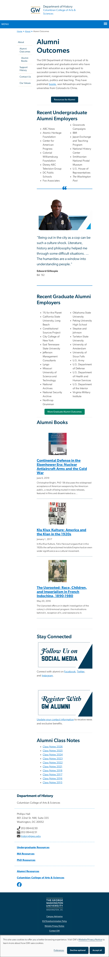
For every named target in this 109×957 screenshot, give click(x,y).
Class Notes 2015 (52, 782)
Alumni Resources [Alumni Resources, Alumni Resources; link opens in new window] (28, 871)
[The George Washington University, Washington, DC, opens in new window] (54, 904)
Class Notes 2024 (53, 754)
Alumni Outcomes (25, 50)
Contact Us (25, 77)
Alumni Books (24, 59)
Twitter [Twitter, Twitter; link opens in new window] (80, 671)
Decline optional (78, 950)
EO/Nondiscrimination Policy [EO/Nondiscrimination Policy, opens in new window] (54, 921)
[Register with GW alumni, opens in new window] (64, 703)
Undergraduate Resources (33, 847)
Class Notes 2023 (53, 758)
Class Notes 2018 (52, 770)
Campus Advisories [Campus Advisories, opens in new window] (54, 916)
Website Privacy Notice (90, 939)
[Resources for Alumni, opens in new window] (64, 100)
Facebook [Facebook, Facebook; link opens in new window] (69, 671)
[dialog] (54, 946)
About (27, 31)
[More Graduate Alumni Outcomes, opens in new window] (64, 412)
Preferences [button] (59, 950)
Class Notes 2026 (53, 746)
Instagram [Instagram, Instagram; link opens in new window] (47, 675)
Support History (24, 68)
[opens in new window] (19, 887)
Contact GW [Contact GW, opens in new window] (54, 931)
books (52, 84)
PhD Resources (26, 860)
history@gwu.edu (31, 836)
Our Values (25, 83)
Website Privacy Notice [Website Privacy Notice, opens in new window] (54, 926)
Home (19, 31)
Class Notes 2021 (52, 766)
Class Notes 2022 (53, 762)
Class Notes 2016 (52, 778)
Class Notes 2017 (52, 774)
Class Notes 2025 (53, 750)
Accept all (97, 950)
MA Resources (26, 854)
